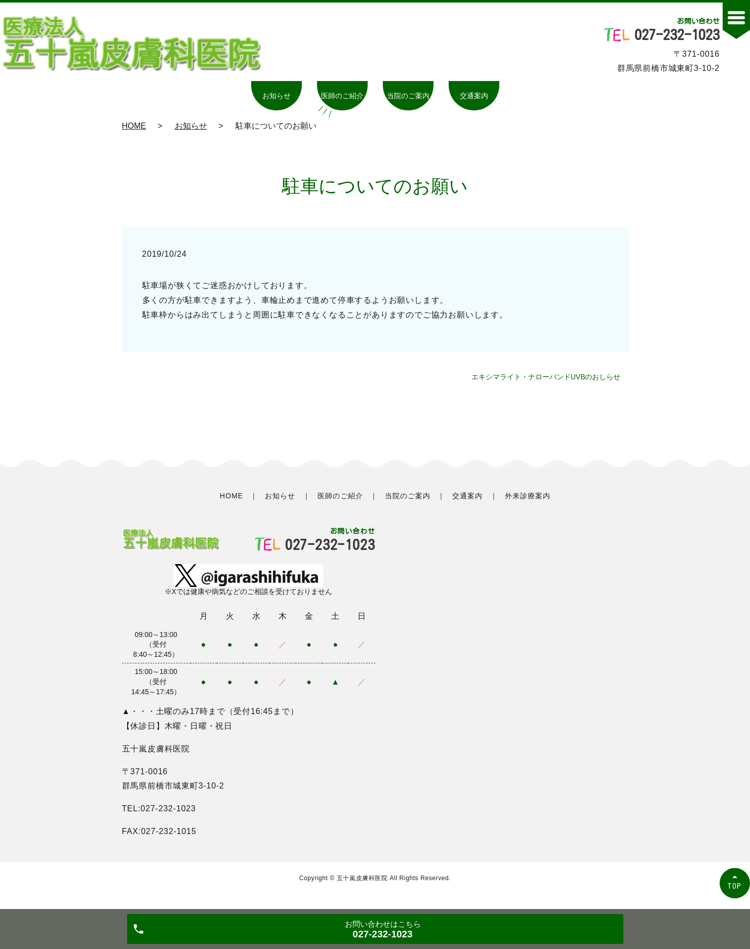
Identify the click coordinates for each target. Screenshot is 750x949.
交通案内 (474, 96)
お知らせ (276, 96)
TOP (735, 886)
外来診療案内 (527, 496)
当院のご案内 (408, 96)
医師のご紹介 (342, 96)
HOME (134, 126)
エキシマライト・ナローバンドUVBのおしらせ (546, 377)
